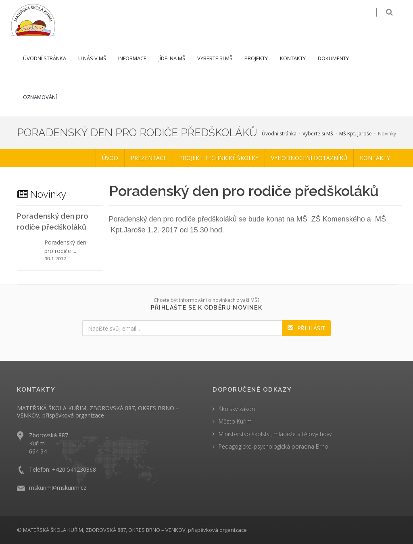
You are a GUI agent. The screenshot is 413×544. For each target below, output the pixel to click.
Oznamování (40, 97)
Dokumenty (333, 58)
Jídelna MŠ (172, 58)
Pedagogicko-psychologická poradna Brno (273, 446)
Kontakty (293, 58)
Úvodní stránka (44, 58)
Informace (132, 58)
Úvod (110, 158)
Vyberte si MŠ (214, 58)
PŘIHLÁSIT (306, 328)
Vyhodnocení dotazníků (309, 158)
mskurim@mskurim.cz (57, 487)
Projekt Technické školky (219, 158)
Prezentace (149, 158)
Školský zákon (237, 409)
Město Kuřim (235, 421)
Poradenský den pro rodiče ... (65, 246)
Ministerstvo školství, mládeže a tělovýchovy (275, 434)
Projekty (256, 58)
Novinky (41, 194)
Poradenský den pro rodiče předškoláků (52, 221)
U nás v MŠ (92, 58)
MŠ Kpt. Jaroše (355, 133)
